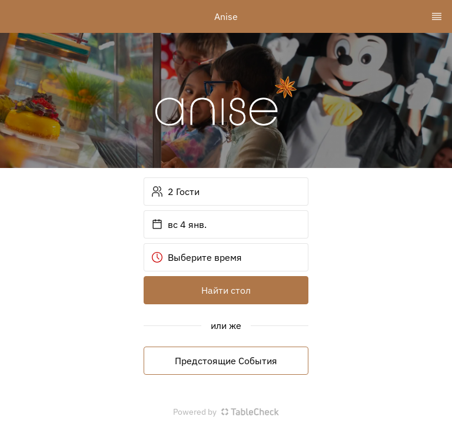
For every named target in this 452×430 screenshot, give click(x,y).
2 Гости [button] (175, 191)
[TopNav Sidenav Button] (436, 16)
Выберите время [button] (196, 257)
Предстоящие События (226, 361)
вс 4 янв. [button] (179, 224)
